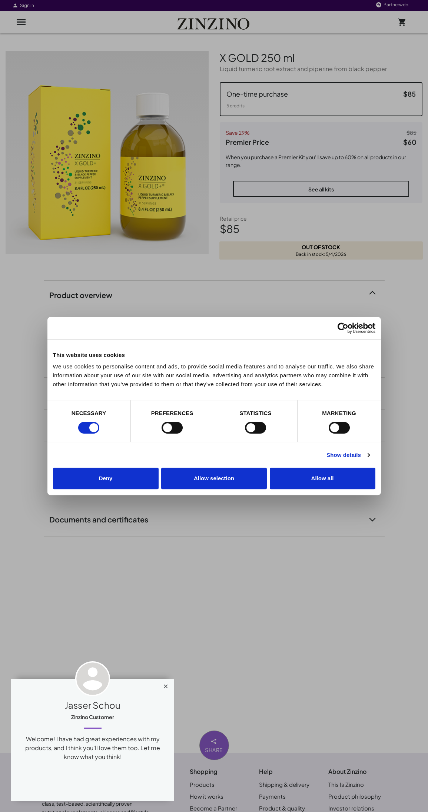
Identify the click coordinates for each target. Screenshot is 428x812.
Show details (343, 455)
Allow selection (214, 478)
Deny (106, 478)
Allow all (322, 478)
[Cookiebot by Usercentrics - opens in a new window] (343, 328)
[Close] (166, 684)
